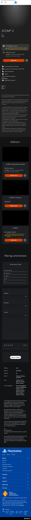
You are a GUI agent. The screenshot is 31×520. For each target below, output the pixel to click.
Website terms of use (12, 513)
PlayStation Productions (7, 466)
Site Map (17, 512)
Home (3, 454)
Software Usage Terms (26, 513)
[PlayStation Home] (15, 2)
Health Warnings (7, 430)
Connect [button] (15, 488)
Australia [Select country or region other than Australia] (6, 509)
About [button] (15, 458)
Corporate (4, 468)
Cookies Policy (21, 512)
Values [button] (15, 478)
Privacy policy (7, 512)
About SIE (4, 460)
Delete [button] (25, 345)
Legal (3, 511)
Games (8, 454)
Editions (6, 293)
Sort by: (6, 312)
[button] (15, 357)
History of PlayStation (7, 470)
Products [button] (15, 474)
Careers (4, 462)
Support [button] (15, 481)
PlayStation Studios (6, 464)
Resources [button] (15, 484)
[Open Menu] (2, 2)
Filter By (6, 303)
